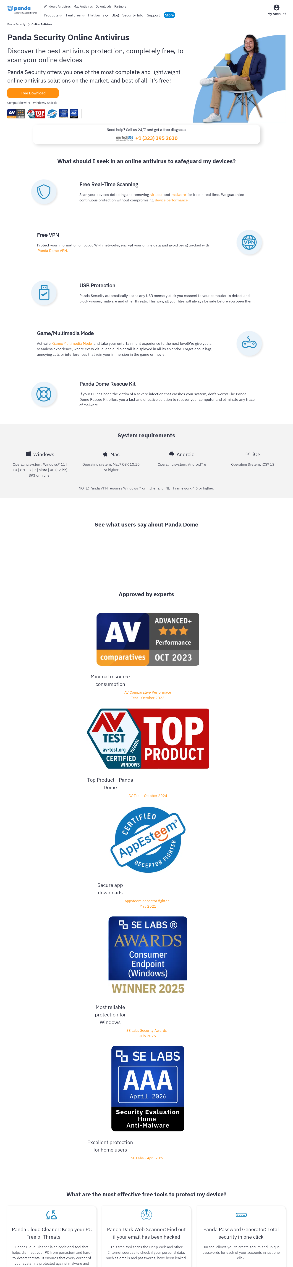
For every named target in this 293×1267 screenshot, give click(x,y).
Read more (14, 1086)
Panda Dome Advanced (162, 922)
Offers (177, 1214)
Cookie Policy (160, 1258)
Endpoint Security (252, 1178)
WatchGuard (248, 1170)
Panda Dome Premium (244, 922)
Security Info (132, 15)
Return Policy (187, 1258)
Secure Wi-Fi (248, 1200)
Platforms (98, 15)
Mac (24, 1194)
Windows (13, 1194)
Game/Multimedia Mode (71, 343)
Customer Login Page (189, 1178)
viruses (156, 194)
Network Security (252, 1185)
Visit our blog (144, 967)
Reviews (106, 1178)
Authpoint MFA (250, 1192)
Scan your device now (52, 791)
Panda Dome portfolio (189, 1170)
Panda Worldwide (114, 1192)
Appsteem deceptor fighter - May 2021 (147, 659)
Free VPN (179, 1207)
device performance (170, 200)
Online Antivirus (185, 1185)
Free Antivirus (183, 1200)
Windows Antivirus (57, 6)
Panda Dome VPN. (52, 250)
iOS (47, 1194)
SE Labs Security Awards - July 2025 (201, 666)
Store (169, 15)
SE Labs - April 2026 (253, 663)
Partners (120, 6)
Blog (115, 15)
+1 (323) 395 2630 (156, 138)
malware (177, 194)
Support (153, 15)
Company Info (111, 1170)
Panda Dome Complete (202, 922)
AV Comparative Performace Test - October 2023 (42, 661)
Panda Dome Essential (151, 875)
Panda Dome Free (126, 922)
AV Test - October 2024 (95, 656)
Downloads (104, 6)
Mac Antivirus (83, 6)
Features (75, 15)
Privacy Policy (106, 1258)
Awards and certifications (120, 1185)
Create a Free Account (146, 791)
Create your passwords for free (241, 791)
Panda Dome (58, 922)
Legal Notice (133, 1258)
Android (33, 1194)
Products (53, 15)
